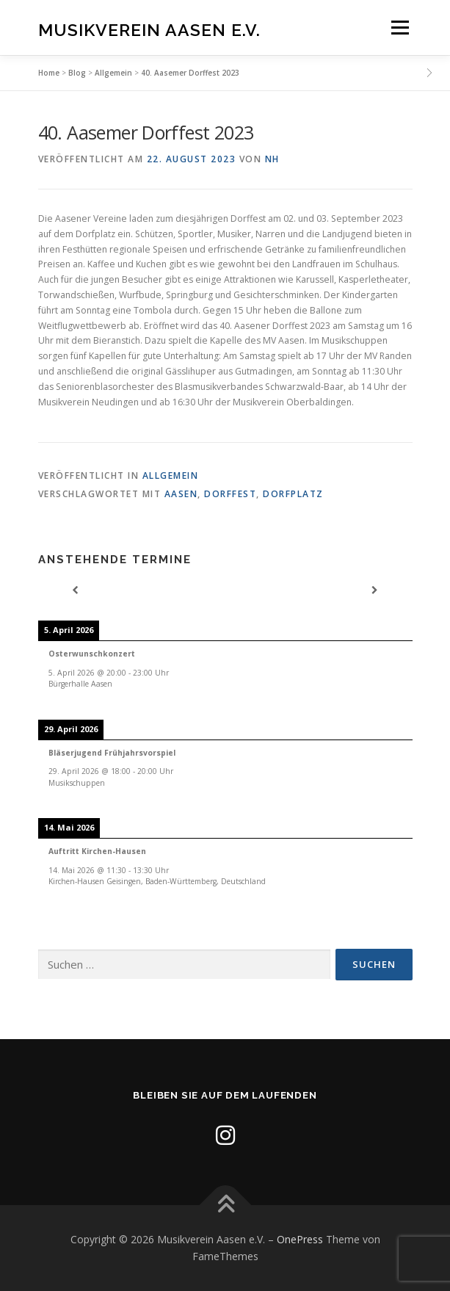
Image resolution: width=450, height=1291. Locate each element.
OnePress (300, 1239)
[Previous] (75, 591)
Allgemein (113, 73)
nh (272, 159)
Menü (399, 27)
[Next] (375, 591)
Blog (77, 73)
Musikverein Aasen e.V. (149, 29)
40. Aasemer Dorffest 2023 (190, 73)
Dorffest (230, 494)
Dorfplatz (293, 494)
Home (48, 73)
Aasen (181, 494)
